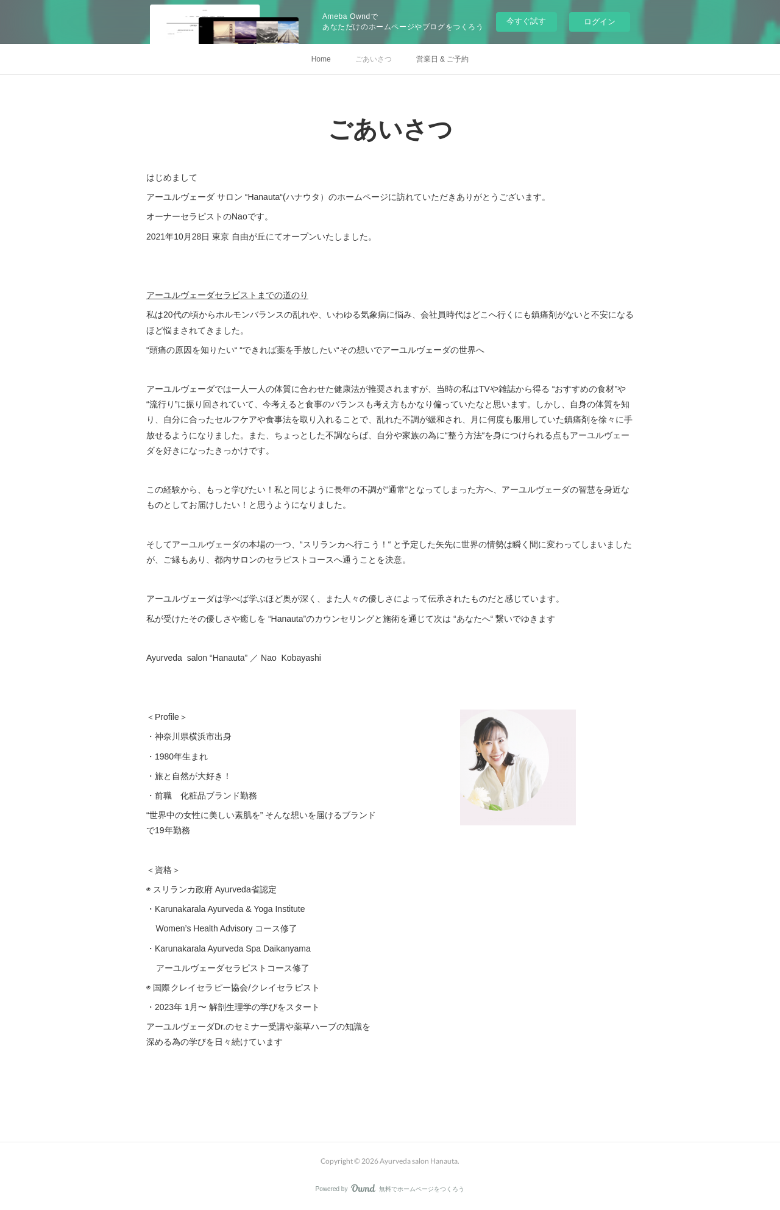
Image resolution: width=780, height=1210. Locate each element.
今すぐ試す (526, 21)
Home (321, 59)
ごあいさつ (373, 59)
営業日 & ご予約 (442, 59)
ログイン (599, 21)
